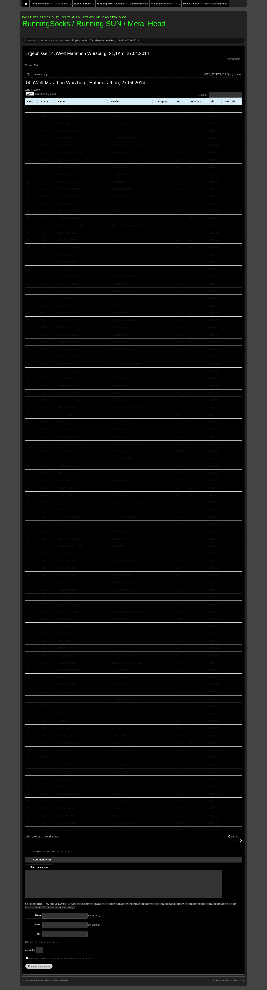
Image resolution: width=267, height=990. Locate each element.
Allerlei (121, 4)
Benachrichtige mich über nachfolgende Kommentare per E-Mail (59, 958)
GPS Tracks (63, 4)
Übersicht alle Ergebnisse (56, 40)
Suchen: (220, 95)
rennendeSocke (53, 851)
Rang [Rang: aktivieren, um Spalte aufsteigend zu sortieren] (30, 101)
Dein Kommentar (39, 867)
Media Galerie (192, 4)
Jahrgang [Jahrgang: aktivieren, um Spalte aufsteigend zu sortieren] (162, 101)
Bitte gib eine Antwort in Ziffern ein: (42, 942)
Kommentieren (233, 59)
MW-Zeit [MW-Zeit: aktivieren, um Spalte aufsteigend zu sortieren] (230, 101)
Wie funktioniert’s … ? (165, 4)
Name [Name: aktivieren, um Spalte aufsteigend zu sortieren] (61, 101)
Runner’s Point (84, 4)
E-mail (37, 924)
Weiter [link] (235, 840)
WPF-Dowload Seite (216, 3)
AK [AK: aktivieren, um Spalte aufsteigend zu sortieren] (178, 101)
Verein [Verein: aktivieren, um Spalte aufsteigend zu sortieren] (115, 101)
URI (39, 934)
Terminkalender (41, 4)
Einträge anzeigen (41, 94)
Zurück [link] (235, 836)
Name (38, 915)
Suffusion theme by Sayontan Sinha (228, 980)
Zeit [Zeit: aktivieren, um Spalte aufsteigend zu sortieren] (211, 101)
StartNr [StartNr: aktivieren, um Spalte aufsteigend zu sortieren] (45, 101)
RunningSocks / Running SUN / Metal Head (94, 23)
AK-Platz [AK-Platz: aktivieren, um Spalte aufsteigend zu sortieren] (195, 101)
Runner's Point (32, 40)
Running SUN (105, 3)
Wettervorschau (139, 3)
